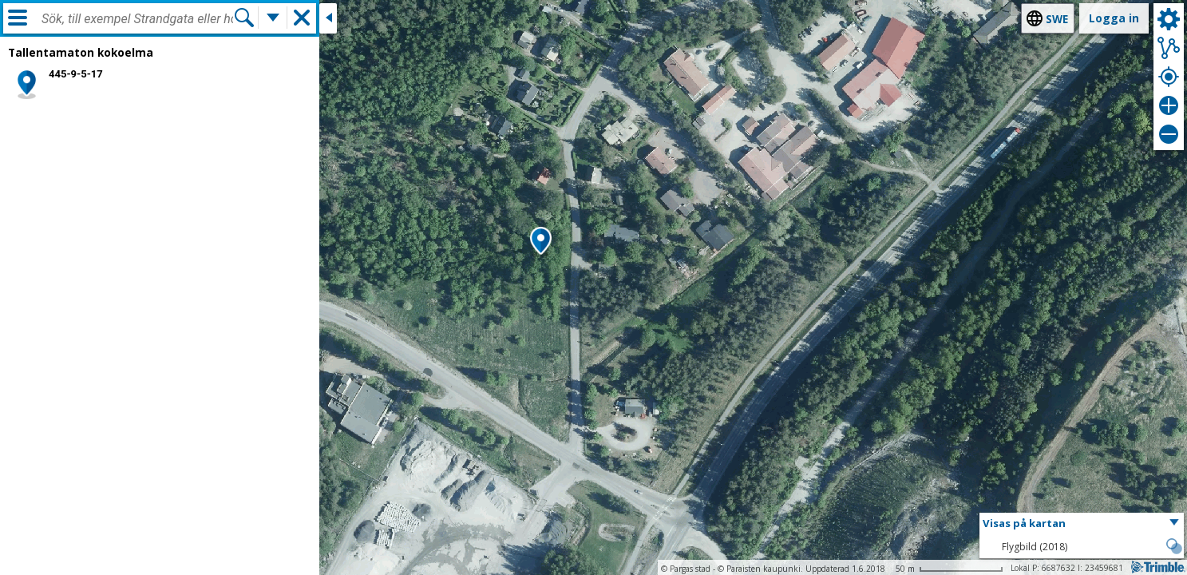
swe (1057, 18)
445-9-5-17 (76, 74)
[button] (541, 242)
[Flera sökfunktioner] (273, 17)
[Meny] (17, 17)
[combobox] (137, 19)
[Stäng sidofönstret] (328, 18)
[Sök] (244, 17)
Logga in (1114, 18)
